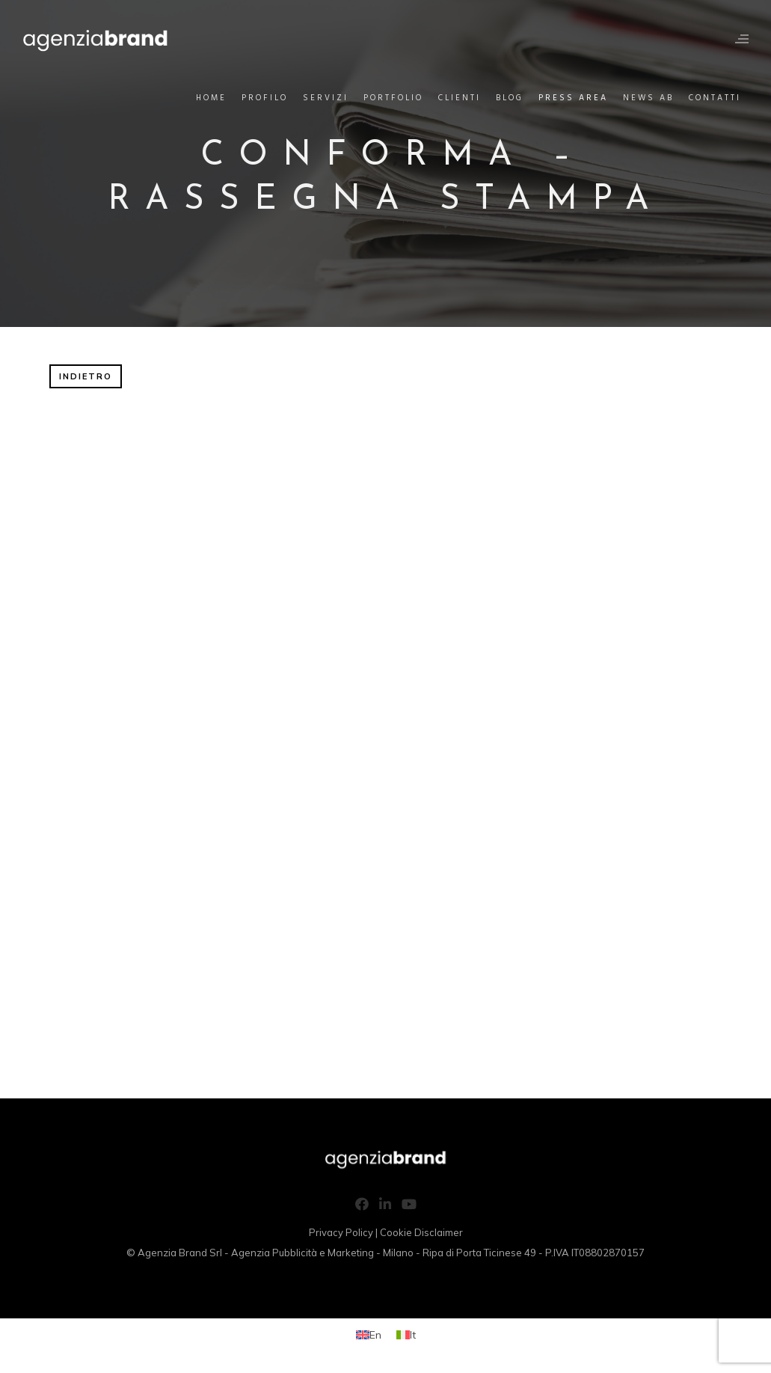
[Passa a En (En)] (368, 1334)
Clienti (459, 98)
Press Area (573, 98)
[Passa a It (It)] (406, 1334)
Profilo (265, 98)
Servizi (325, 98)
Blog (509, 98)
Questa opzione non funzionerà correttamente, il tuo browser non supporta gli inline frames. (385, 749)
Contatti (715, 98)
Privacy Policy (341, 1232)
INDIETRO (85, 376)
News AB (648, 98)
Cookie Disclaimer (421, 1232)
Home (211, 98)
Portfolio (393, 98)
